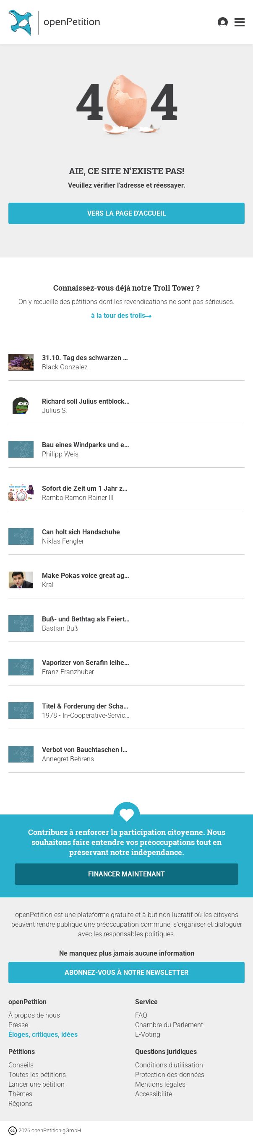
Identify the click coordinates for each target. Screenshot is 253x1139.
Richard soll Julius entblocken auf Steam (103, 401)
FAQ (141, 1015)
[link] (240, 22)
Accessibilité (153, 1094)
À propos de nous (34, 1015)
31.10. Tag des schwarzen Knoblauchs (100, 358)
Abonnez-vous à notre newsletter (126, 973)
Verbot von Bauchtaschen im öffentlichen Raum (114, 750)
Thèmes (20, 1094)
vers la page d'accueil (126, 213)
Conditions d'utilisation (169, 1065)
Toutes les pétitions (37, 1075)
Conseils (21, 1065)
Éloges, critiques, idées (43, 1034)
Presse (18, 1025)
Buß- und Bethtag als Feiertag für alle (98, 619)
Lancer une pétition (36, 1084)
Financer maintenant (126, 874)
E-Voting (147, 1034)
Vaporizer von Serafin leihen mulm (94, 663)
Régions (20, 1104)
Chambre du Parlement (169, 1025)
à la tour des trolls (118, 316)
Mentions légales (160, 1084)
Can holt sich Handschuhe (81, 532)
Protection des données (169, 1075)
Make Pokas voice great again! (88, 576)
